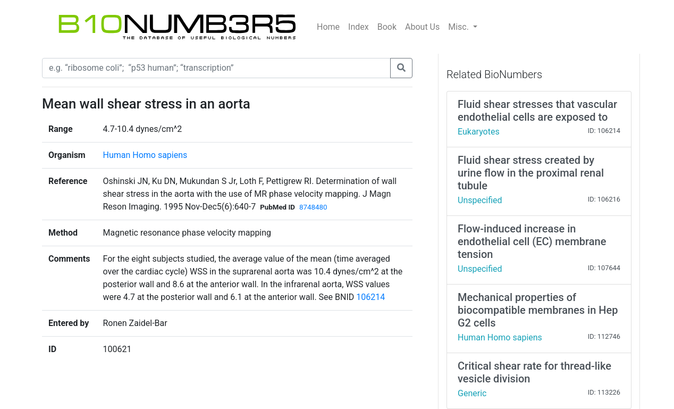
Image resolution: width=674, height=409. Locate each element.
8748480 (313, 207)
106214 (370, 297)
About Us (422, 27)
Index (358, 27)
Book (387, 27)
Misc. (459, 27)
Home (328, 27)
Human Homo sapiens (145, 155)
